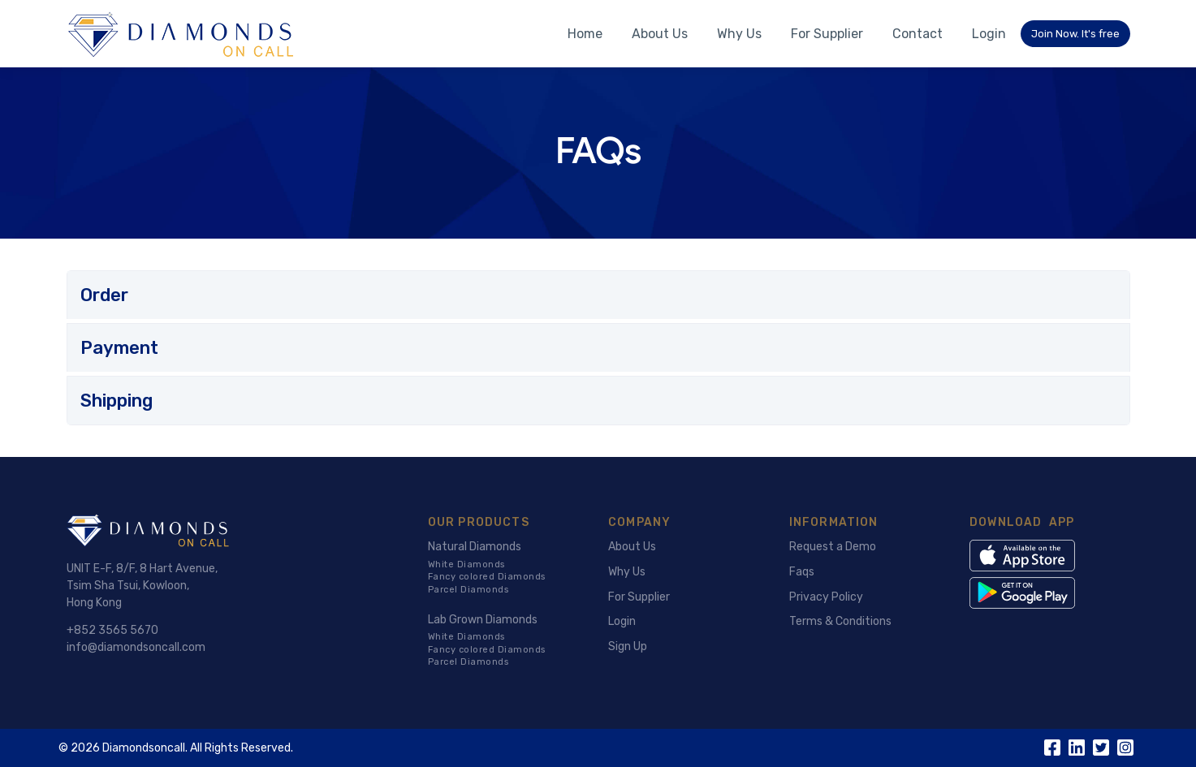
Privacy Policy (826, 597)
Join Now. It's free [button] (1075, 34)
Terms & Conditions (840, 621)
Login (989, 33)
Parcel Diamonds (468, 589)
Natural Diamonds (474, 547)
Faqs (801, 572)
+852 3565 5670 (112, 630)
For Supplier (827, 33)
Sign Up (627, 646)
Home (585, 33)
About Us (660, 33)
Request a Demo (832, 547)
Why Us (739, 33)
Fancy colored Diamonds (487, 576)
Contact (917, 33)
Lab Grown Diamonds (483, 620)
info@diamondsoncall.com (136, 647)
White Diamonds (466, 564)
